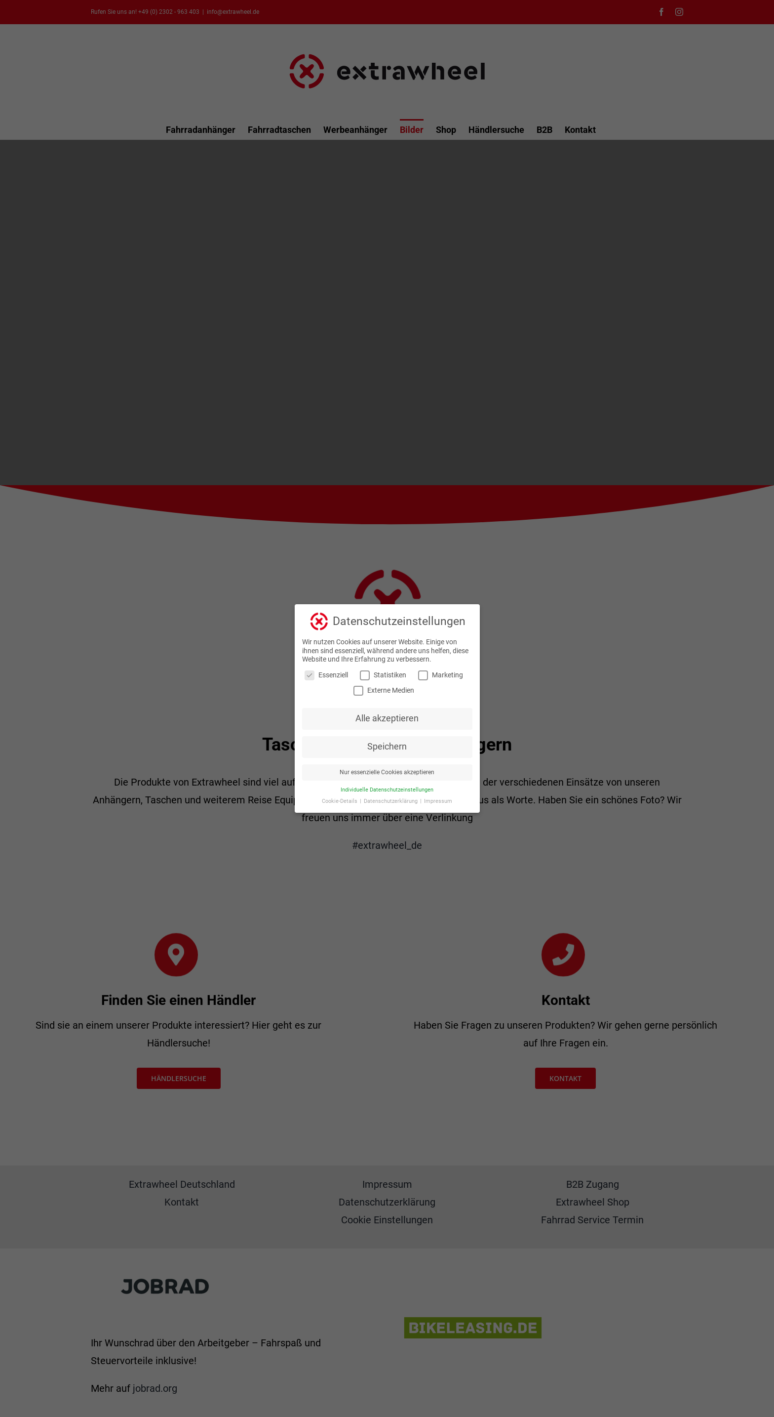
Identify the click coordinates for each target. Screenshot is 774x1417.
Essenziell (326, 675)
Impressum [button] (438, 801)
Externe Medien (383, 690)
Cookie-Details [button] (340, 801)
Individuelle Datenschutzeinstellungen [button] (387, 790)
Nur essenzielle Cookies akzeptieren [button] (387, 772)
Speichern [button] (387, 746)
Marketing (440, 675)
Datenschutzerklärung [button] (391, 801)
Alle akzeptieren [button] (387, 718)
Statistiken (383, 675)
